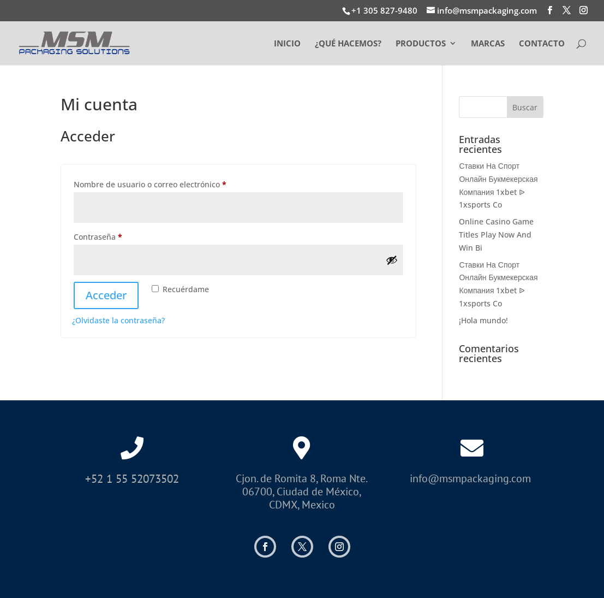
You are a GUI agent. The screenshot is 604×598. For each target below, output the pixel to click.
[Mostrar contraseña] (392, 260)
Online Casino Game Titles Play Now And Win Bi (496, 234)
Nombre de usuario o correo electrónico (170, 183)
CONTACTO (542, 44)
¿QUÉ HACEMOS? (348, 44)
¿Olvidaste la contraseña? (118, 320)
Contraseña (118, 235)
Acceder (106, 295)
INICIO (287, 44)
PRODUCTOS (421, 44)
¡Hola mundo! (483, 320)
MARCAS (488, 44)
